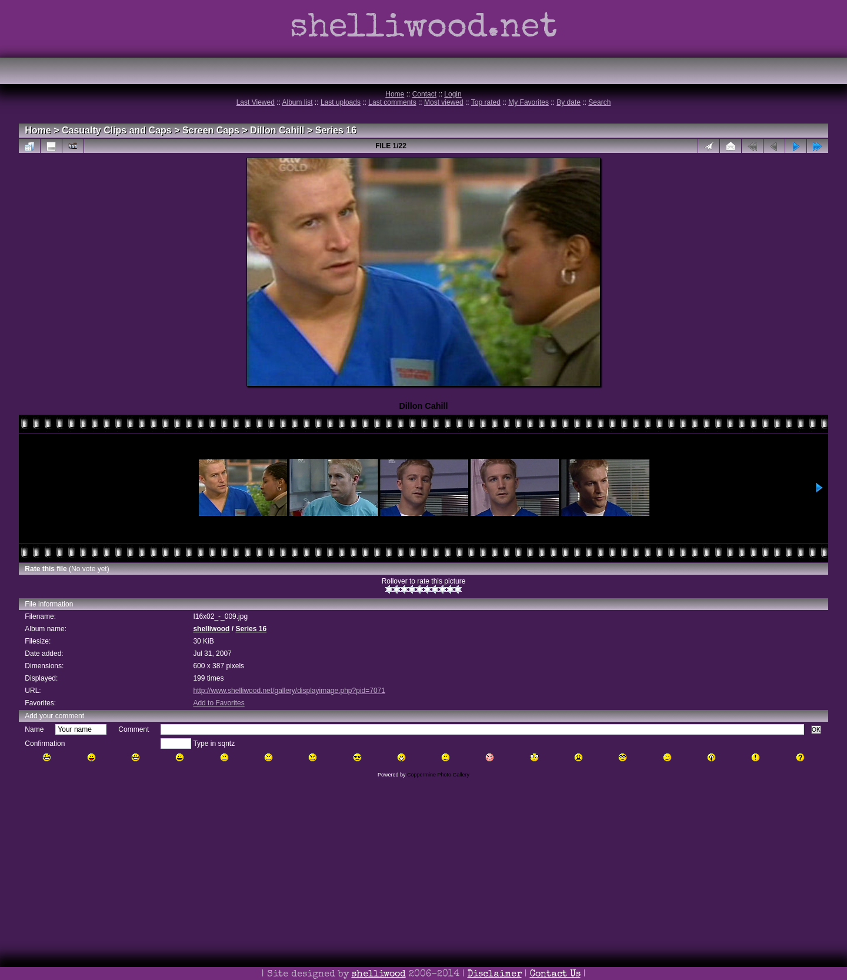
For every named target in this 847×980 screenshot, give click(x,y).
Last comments (392, 102)
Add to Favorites (218, 703)
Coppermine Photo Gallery (438, 775)
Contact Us (555, 974)
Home (394, 94)
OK (816, 729)
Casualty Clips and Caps (117, 130)
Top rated (486, 102)
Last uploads (341, 102)
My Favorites (528, 102)
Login (452, 94)
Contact (424, 94)
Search (599, 102)
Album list (297, 102)
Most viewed (443, 102)
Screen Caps (210, 130)
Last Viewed (255, 102)
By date (568, 102)
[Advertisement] (423, 895)
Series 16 (335, 130)
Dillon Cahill (277, 130)
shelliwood (211, 629)
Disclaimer (495, 974)
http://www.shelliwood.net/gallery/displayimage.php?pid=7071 (289, 690)
